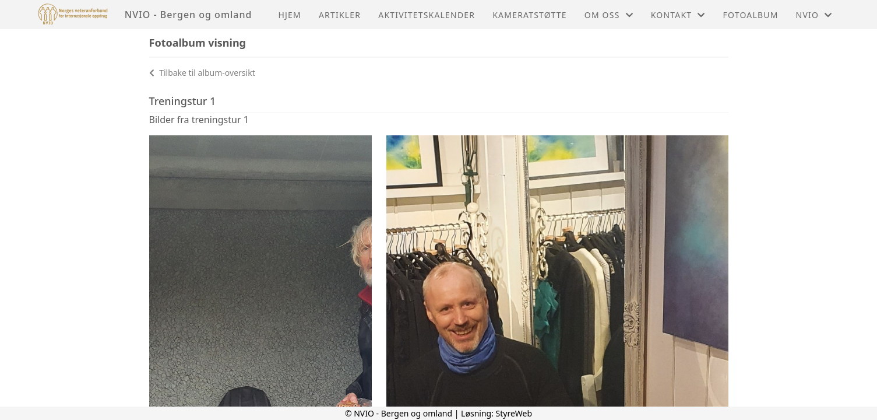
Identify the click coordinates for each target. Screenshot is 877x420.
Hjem (289, 14)
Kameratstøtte (529, 14)
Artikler (340, 14)
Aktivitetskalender (426, 14)
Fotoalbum (751, 14)
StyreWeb (514, 413)
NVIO (814, 14)
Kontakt (678, 14)
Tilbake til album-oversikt (202, 72)
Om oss (608, 14)
